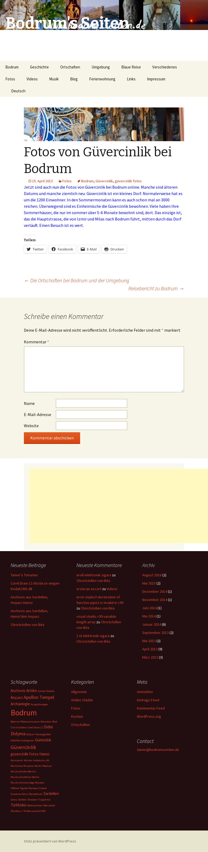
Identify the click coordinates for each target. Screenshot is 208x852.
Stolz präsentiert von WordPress (50, 841)
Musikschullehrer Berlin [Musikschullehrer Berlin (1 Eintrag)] (25, 777)
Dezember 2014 (154, 591)
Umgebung (101, 67)
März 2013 (150, 657)
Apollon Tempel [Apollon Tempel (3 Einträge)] (39, 697)
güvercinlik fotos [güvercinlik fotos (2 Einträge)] (24, 753)
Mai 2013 (149, 640)
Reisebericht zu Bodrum (156, 288)
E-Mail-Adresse (37, 414)
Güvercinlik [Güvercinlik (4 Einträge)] (23, 747)
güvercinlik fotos (128, 181)
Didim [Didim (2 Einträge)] (48, 726)
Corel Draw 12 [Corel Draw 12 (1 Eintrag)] (35, 727)
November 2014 (154, 599)
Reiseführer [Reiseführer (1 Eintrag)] (36, 794)
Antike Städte (82, 700)
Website (31, 425)
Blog (74, 78)
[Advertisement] (118, 506)
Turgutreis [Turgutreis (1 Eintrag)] (44, 799)
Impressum (156, 78)
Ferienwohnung (102, 78)
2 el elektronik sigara (93, 635)
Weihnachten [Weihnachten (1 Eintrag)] (34, 805)
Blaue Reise (131, 67)
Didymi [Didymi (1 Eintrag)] (30, 734)
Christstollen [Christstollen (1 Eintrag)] (18, 727)
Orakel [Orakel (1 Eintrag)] (43, 788)
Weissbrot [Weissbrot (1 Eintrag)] (49, 805)
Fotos (10, 78)
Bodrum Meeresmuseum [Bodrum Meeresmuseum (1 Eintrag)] (25, 721)
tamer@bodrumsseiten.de (158, 749)
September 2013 (155, 632)
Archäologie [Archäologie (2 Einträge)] (20, 703)
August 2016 (152, 575)
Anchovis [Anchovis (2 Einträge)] (18, 690)
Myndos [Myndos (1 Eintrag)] (39, 782)
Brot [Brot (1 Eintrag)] (54, 721)
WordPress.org (149, 716)
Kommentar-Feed (151, 708)
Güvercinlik (104, 181)
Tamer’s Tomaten (24, 575)
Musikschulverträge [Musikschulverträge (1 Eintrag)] (22, 782)
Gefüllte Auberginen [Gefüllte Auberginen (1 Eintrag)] (22, 740)
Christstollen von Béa (27, 624)
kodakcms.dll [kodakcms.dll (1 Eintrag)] (41, 760)
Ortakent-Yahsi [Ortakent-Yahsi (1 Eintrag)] (19, 794)
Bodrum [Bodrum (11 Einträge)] (24, 712)
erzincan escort (88, 588)
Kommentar (36, 341)
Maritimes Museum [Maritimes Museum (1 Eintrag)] (22, 766)
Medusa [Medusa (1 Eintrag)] (47, 766)
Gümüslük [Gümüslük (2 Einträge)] (43, 739)
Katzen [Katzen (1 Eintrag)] (28, 760)
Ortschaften (70, 67)
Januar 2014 (151, 624)
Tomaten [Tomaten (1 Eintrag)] (32, 799)
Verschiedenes (164, 67)
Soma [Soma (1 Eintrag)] (14, 799)
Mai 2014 (149, 616)
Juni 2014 (149, 608)
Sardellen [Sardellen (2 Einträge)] (51, 793)
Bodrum (12, 67)
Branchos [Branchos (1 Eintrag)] (46, 721)
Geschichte (39, 67)
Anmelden (145, 691)
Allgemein (79, 691)
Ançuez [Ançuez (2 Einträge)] (17, 697)
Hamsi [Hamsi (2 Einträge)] (44, 753)
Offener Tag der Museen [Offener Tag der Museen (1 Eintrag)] (24, 788)
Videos (32, 78)
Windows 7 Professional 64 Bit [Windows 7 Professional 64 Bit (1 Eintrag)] (28, 811)
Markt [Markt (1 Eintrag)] (38, 766)
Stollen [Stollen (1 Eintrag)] (22, 799)
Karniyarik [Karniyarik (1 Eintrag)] (17, 760)
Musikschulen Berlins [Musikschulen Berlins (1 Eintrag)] (23, 771)
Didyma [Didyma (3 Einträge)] (18, 733)
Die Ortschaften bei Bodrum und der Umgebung (76, 280)
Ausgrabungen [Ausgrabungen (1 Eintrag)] (39, 704)
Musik (54, 78)
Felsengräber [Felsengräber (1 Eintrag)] (43, 734)
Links (131, 78)
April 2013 (150, 649)
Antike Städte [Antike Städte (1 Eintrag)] (46, 691)
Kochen (77, 716)
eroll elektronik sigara (93, 575)
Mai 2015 (149, 583)
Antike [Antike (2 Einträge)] (31, 690)
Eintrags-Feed (148, 700)
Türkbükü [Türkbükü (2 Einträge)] (18, 804)
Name (29, 403)
